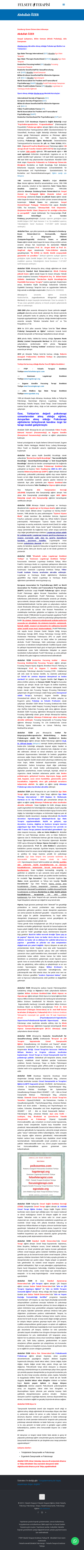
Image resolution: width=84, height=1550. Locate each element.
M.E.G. (23, 78)
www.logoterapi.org (32, 379)
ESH (44, 101)
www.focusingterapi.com (34, 386)
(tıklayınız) (36, 744)
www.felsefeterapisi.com (34, 371)
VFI (43, 86)
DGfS (23, 72)
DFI (42, 64)
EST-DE (48, 59)
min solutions (45, 1508)
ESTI (45, 53)
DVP (56, 117)
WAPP (33, 83)
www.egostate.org (31, 394)
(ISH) (47, 98)
